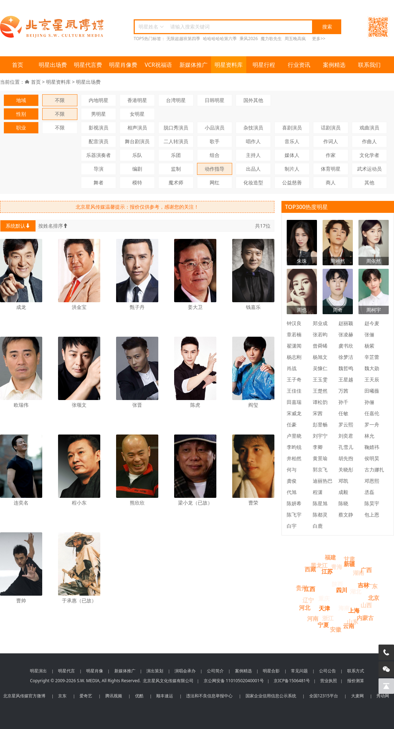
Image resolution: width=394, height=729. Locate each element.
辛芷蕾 (371, 357)
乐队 (137, 155)
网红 (215, 182)
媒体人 (292, 155)
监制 (176, 168)
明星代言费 (88, 65)
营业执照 (328, 681)
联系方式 (355, 671)
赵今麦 (371, 323)
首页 (17, 65)
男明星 (98, 113)
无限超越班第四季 (183, 39)
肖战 (292, 368)
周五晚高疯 (295, 39)
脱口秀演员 (176, 127)
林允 (369, 435)
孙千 (343, 402)
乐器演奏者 (98, 155)
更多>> (318, 39)
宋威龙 (294, 413)
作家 (331, 155)
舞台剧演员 (137, 141)
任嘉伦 (371, 413)
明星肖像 (94, 671)
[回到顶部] (386, 686)
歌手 (215, 141)
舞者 (98, 182)
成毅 (343, 492)
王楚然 (320, 390)
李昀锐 (294, 447)
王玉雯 (320, 379)
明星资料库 (229, 65)
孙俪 (369, 402)
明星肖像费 (123, 65)
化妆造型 (253, 182)
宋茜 (318, 413)
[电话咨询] (386, 652)
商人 (331, 182)
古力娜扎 (374, 469)
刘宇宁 (320, 435)
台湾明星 (176, 100)
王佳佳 (294, 390)
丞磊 (369, 492)
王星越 (345, 379)
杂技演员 (253, 127)
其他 (369, 182)
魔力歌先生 (271, 39)
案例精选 (334, 65)
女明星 (137, 113)
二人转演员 (176, 141)
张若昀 (320, 334)
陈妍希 (294, 503)
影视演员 (98, 127)
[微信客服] (386, 669)
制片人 (292, 168)
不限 (60, 100)
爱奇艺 (86, 696)
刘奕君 (345, 435)
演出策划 (154, 671)
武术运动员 (369, 168)
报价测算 (355, 681)
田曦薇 (371, 390)
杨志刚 (294, 357)
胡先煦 (345, 458)
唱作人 (253, 141)
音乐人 (292, 141)
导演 (98, 168)
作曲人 (369, 141)
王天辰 (371, 379)
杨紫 (369, 345)
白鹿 (318, 525)
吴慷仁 (320, 368)
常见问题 (299, 671)
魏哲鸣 (345, 368)
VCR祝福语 (158, 65)
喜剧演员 (292, 127)
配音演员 (98, 141)
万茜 (343, 390)
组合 (215, 155)
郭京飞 (320, 469)
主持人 (253, 155)
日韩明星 (214, 100)
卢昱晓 (294, 435)
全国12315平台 (323, 696)
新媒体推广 (193, 65)
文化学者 (369, 155)
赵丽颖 (345, 323)
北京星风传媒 (53, 27)
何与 (292, 469)
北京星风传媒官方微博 (24, 696)
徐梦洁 (345, 357)
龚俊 (292, 480)
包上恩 (371, 514)
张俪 (369, 334)
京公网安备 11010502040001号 (234, 681)
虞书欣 (345, 345)
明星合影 (271, 671)
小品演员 (214, 127)
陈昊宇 (371, 503)
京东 (62, 696)
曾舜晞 (320, 345)
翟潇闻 (294, 345)
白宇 (292, 525)
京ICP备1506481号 (292, 681)
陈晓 (343, 503)
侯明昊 (371, 458)
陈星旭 (320, 503)
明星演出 (38, 671)
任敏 (343, 413)
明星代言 (66, 671)
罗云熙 (345, 424)
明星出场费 (53, 65)
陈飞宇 (294, 514)
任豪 (292, 424)
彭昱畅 (320, 424)
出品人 (253, 168)
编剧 (137, 168)
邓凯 (343, 480)
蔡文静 (345, 514)
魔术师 (176, 182)
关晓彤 (345, 469)
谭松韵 (320, 402)
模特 (137, 182)
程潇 (318, 492)
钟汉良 (294, 323)
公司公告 (327, 671)
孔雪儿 (345, 447)
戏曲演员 (369, 127)
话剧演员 (331, 127)
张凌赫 (345, 334)
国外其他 (253, 100)
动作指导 (214, 168)
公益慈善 (292, 182)
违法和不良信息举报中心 (209, 696)
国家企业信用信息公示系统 (271, 696)
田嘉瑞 (294, 402)
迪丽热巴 (322, 480)
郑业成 (320, 323)
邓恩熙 (371, 480)
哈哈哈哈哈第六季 (220, 39)
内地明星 (98, 100)
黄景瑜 (320, 458)
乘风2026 (249, 39)
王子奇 (294, 379)
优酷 (139, 696)
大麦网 (357, 696)
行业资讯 (299, 65)
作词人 (330, 141)
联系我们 (369, 65)
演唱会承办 (185, 671)
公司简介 (215, 671)
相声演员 (137, 127)
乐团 (176, 155)
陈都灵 (320, 514)
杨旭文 (320, 357)
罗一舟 (371, 424)
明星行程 (264, 65)
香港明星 (137, 100)
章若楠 (294, 334)
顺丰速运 (164, 696)
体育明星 (331, 168)
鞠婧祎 (371, 447)
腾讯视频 (113, 696)
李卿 (318, 447)
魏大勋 (371, 368)
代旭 (292, 492)
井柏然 (294, 458)
